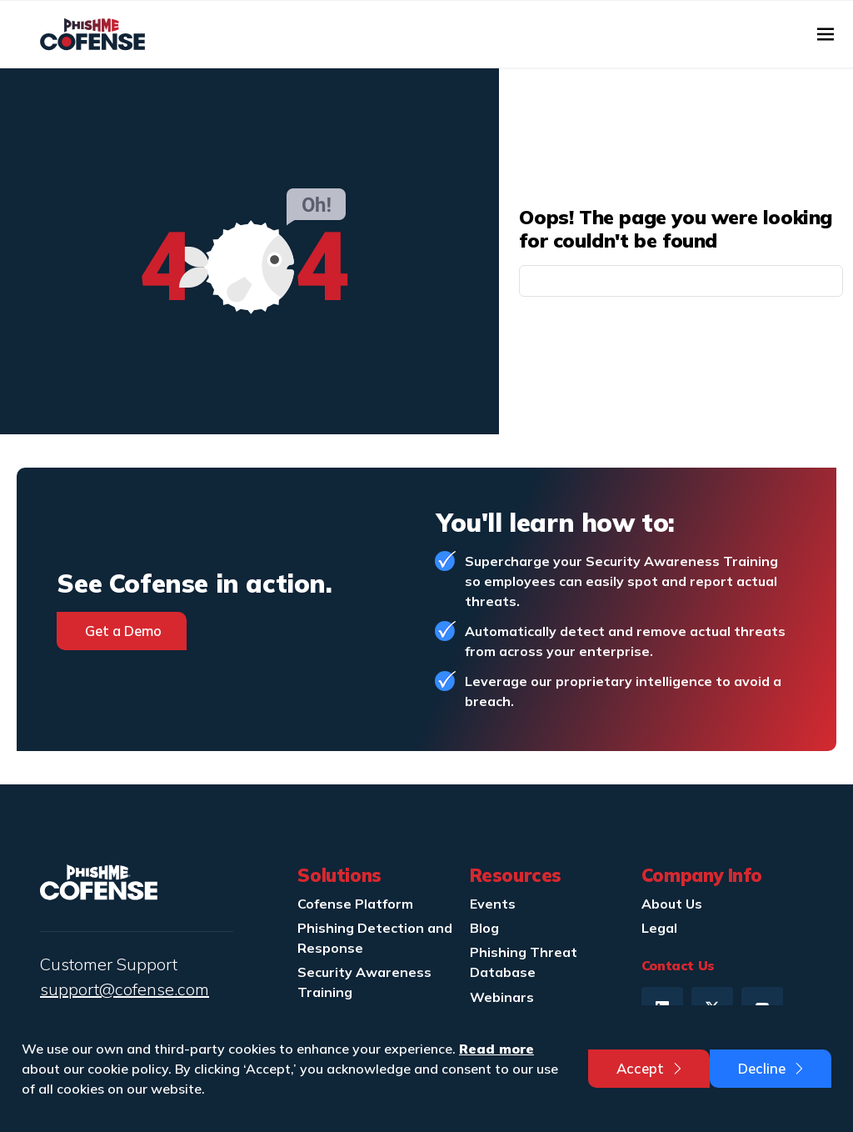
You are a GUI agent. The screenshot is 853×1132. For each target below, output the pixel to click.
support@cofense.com (124, 989)
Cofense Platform (355, 903)
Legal (659, 927)
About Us (671, 903)
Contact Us (678, 965)
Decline (772, 1068)
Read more (496, 1048)
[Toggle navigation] (825, 34)
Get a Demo (123, 630)
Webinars (502, 997)
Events (493, 903)
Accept (650, 1068)
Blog (484, 927)
